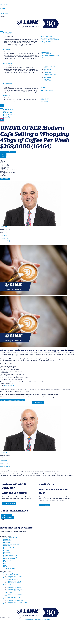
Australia (2, 16)
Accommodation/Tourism (10, 537)
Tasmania (5, 595)
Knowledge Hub (7, 63)
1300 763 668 (4, 4)
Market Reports (48, 69)
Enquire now (4, 179)
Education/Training (8, 547)
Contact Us (6, 95)
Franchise (6, 550)
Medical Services (8, 560)
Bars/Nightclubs (7, 540)
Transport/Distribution (9, 568)
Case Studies (47, 72)
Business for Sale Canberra (14, 576)
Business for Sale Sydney (14, 581)
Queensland (6, 586)
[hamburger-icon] (1, 31)
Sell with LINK (7, 34)
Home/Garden (7, 552)
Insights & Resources (50, 66)
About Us (6, 85)
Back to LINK (6, 117)
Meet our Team (7, 112)
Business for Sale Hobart (14, 597)
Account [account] (2, 8)
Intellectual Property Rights (10, 557)
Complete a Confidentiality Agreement (12, 400)
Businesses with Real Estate (11, 544)
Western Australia (8, 603)
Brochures (47, 71)
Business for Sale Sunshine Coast (16, 591)
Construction (7, 545)
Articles (46, 67)
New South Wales (8, 577)
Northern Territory (8, 584)
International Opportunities (10, 573)
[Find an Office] (0, 11)
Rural (4, 565)
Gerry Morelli (3, 226)
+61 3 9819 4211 (4, 235)
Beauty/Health (7, 542)
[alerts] (0, 530)
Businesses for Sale (8, 109)
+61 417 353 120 (4, 238)
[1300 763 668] (0, 2)
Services (5, 566)
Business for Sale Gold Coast (15, 589)
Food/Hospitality (7, 549)
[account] (0, 6)
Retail (4, 563)
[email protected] (9, 385)
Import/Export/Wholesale (10, 553)
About (5, 111)
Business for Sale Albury (13, 579)
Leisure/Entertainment (9, 558)
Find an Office (4, 13)
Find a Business (7, 32)
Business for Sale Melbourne (15, 600)
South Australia (7, 592)
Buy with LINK (7, 49)
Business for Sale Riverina (14, 582)
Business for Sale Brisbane (14, 587)
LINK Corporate (7, 83)
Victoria (5, 599)
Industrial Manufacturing (10, 555)
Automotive (6, 539)
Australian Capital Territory (10, 574)
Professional (6, 562)
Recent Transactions (9, 114)
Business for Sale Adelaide (14, 594)
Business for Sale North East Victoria (17, 602)
